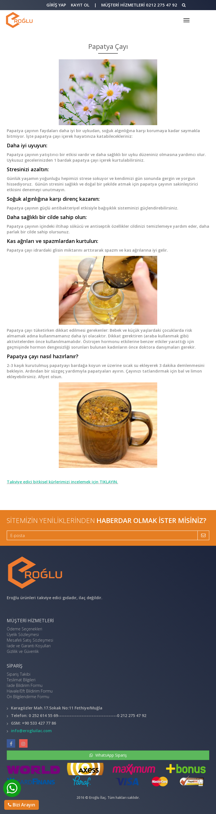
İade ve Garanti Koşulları (29, 645)
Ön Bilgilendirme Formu (28, 696)
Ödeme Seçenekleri (24, 629)
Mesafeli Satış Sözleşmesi (30, 640)
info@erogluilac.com (31, 730)
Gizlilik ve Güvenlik (23, 651)
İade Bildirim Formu (24, 685)
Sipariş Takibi (18, 674)
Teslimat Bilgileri (21, 679)
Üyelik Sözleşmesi (23, 634)
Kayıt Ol (80, 5)
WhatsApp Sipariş (108, 755)
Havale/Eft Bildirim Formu (30, 691)
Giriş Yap (56, 5)
